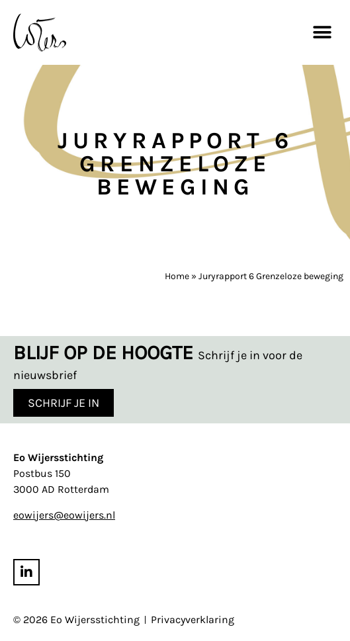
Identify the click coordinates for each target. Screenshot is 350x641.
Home (177, 276)
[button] (322, 32)
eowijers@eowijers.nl (64, 515)
